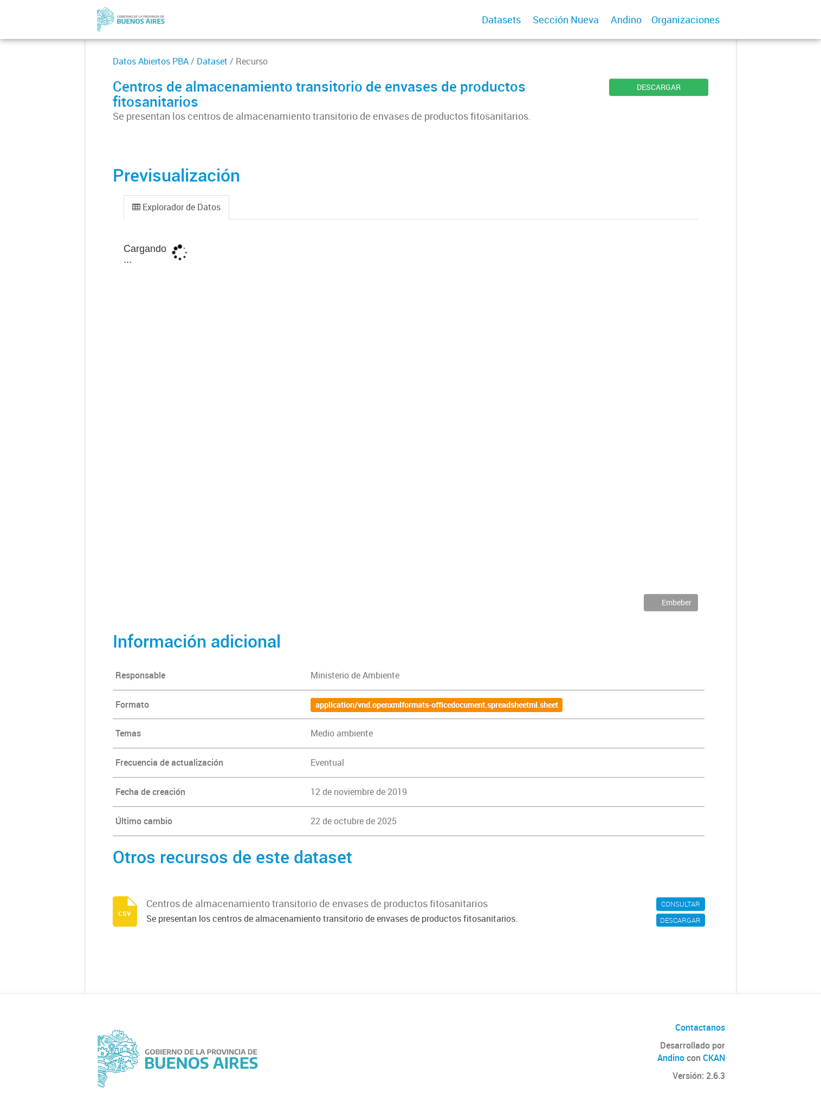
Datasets (501, 19)
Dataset (212, 61)
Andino (626, 19)
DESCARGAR (659, 87)
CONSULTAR (680, 904)
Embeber (675, 602)
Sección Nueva (566, 19)
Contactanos (700, 1027)
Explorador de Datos (176, 207)
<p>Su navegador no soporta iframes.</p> (411, 414)
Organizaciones (685, 19)
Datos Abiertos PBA (151, 61)
